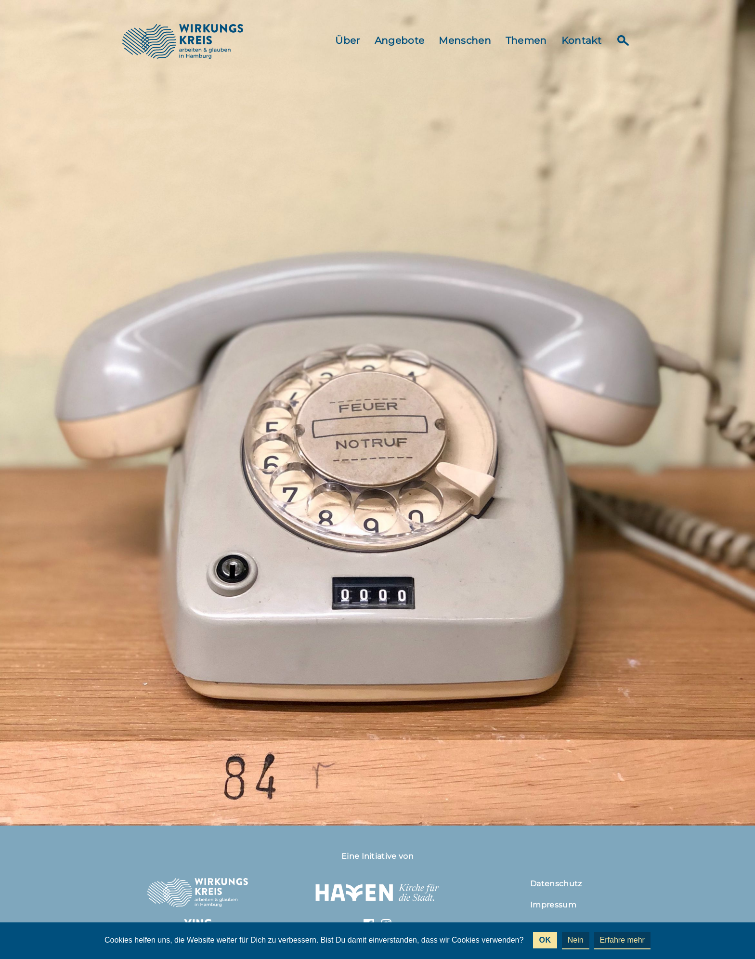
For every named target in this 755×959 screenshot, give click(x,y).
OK (545, 940)
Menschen (465, 40)
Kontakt (581, 40)
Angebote (400, 40)
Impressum (553, 904)
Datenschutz (556, 883)
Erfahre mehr (622, 940)
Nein (576, 940)
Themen (526, 40)
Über (347, 40)
